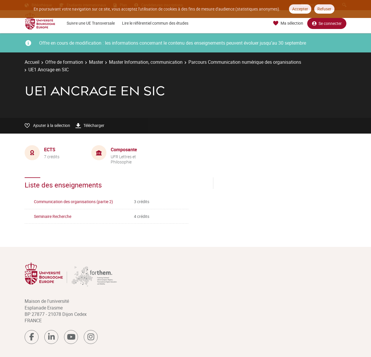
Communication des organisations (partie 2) (73, 201)
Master (96, 62)
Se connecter (327, 23)
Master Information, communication (146, 62)
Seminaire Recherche (52, 216)
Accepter (300, 9)
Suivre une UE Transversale (91, 23)
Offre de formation (64, 62)
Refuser (324, 9)
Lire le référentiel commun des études (155, 23)
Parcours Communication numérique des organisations (244, 62)
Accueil (32, 62)
